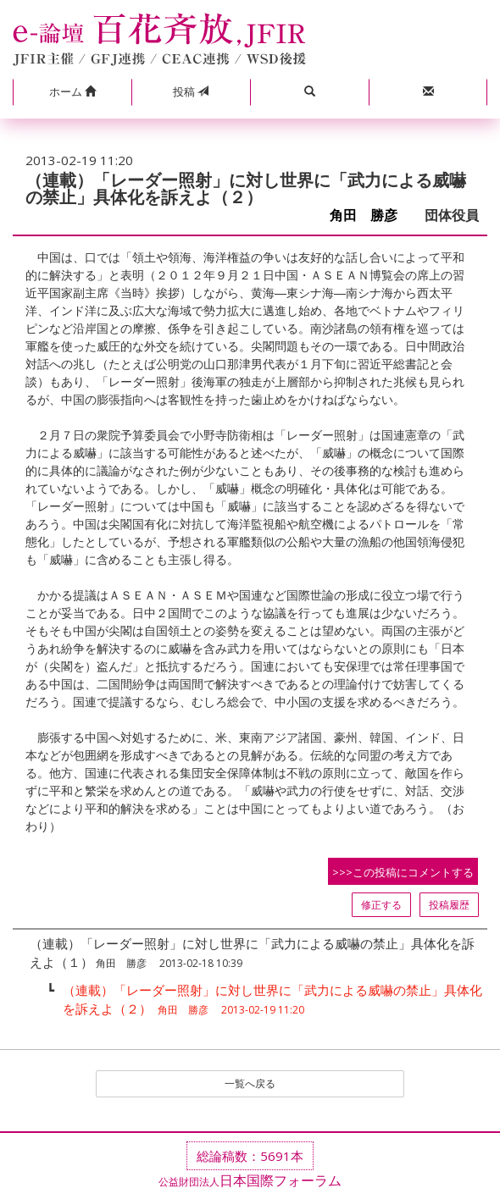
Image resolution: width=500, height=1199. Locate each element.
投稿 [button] (190, 91)
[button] (72, 92)
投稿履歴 (449, 905)
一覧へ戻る (250, 1083)
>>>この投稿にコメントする (403, 872)
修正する (381, 905)
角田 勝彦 (370, 215)
